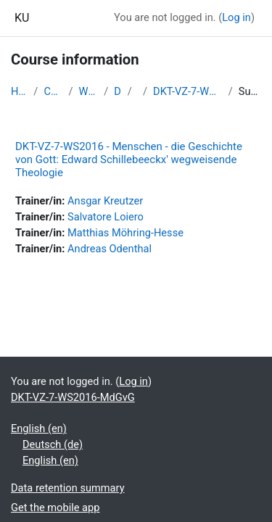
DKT (118, 91)
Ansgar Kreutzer (105, 200)
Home (19, 91)
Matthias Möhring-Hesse (125, 232)
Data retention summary (68, 487)
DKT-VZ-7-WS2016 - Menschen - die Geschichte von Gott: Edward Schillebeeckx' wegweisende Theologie (128, 159)
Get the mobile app (55, 507)
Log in (236, 17)
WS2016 (89, 91)
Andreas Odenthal (109, 248)
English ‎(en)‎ (39, 428)
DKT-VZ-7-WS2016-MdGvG (188, 91)
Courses (53, 91)
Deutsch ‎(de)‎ (52, 444)
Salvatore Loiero (105, 216)
